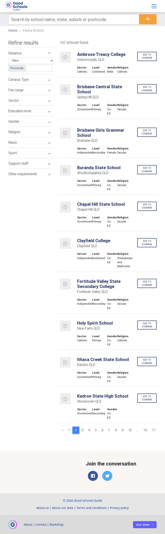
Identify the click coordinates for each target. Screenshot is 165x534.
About (28, 524)
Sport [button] (29, 153)
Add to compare (147, 56)
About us (42, 508)
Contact (40, 524)
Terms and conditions (91, 508)
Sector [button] (29, 100)
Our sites (143, 525)
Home (12, 30)
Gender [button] (29, 121)
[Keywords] (73, 19)
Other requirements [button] (29, 174)
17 (153, 430)
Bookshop (57, 524)
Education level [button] (29, 111)
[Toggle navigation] (154, 6)
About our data (62, 508)
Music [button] (29, 142)
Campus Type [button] (29, 79)
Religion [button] (29, 132)
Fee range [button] (29, 90)
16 (145, 430)
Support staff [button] (29, 163)
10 (130, 430)
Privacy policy (119, 508)
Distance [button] (29, 53)
